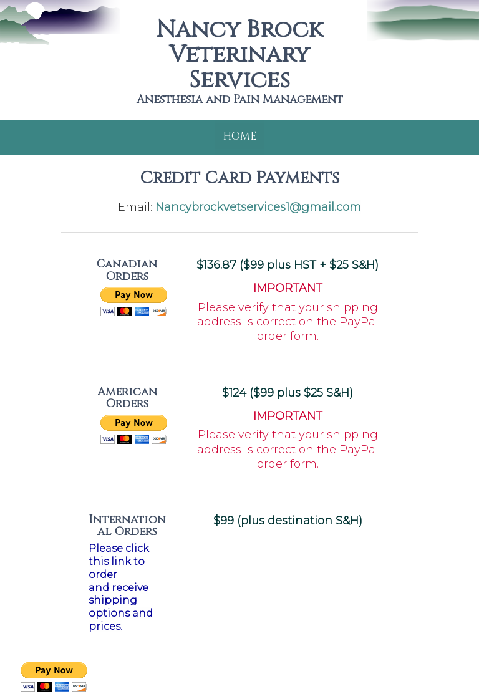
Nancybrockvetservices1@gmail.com (258, 207)
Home (240, 136)
